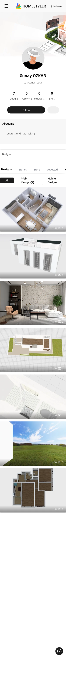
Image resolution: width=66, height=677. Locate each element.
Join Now (56, 6)
